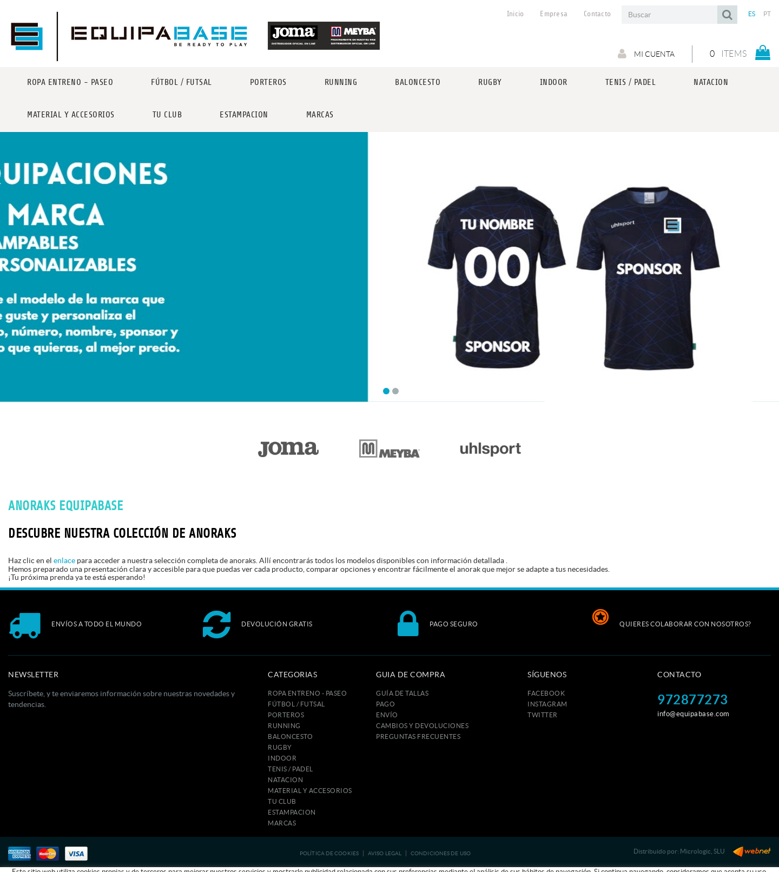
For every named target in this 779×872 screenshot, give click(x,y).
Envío (387, 714)
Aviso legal (384, 853)
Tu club (282, 801)
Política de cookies (329, 853)
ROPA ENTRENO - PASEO (307, 693)
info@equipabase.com (693, 714)
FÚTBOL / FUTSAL (296, 704)
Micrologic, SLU (702, 851)
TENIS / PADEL (290, 768)
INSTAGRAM (547, 704)
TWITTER (542, 714)
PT (767, 13)
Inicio (515, 14)
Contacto (597, 14)
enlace (64, 560)
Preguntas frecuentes (418, 736)
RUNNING (284, 725)
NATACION (285, 779)
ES (752, 13)
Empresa (553, 14)
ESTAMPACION (292, 812)
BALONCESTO (290, 736)
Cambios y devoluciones (422, 725)
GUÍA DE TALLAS (402, 693)
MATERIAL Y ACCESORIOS (310, 790)
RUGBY (280, 747)
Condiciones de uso (441, 853)
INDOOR (282, 758)
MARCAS (282, 823)
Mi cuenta (646, 53)
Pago (385, 704)
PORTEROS (286, 714)
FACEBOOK (546, 693)
